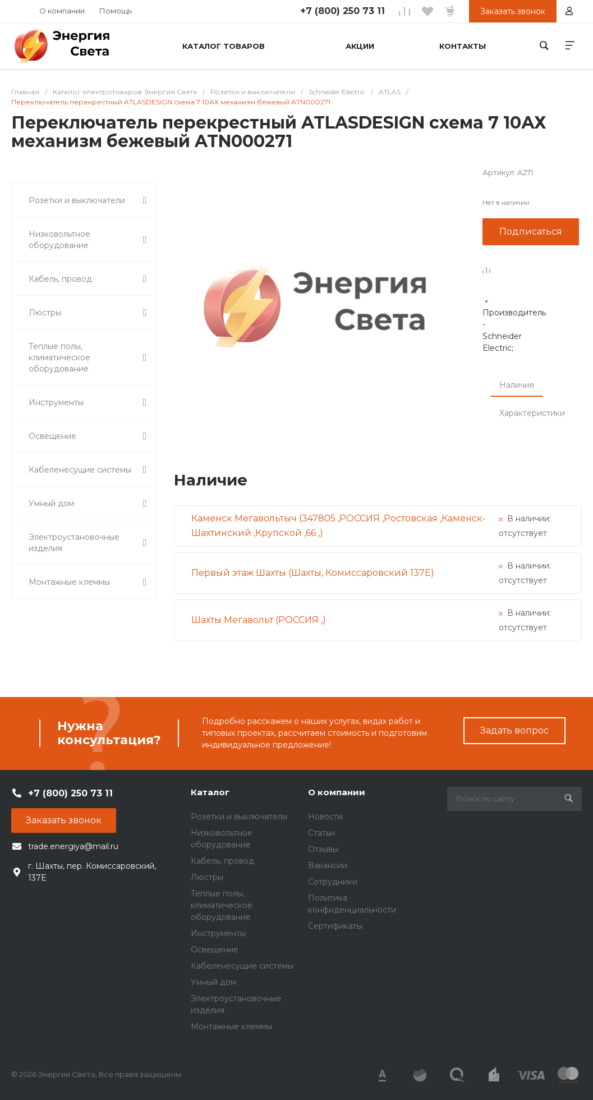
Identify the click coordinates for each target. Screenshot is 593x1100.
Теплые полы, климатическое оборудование (221, 905)
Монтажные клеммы (231, 1026)
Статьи (321, 833)
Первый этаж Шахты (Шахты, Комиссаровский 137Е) (312, 572)
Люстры (207, 877)
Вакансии (327, 865)
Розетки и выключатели (239, 817)
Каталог (210, 792)
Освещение (214, 950)
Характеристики (532, 413)
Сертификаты (335, 926)
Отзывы (323, 849)
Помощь (115, 10)
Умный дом (213, 982)
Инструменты (218, 933)
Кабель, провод (222, 861)
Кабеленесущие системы (242, 966)
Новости (325, 817)
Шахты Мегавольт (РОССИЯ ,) (258, 620)
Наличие (517, 385)
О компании (62, 10)
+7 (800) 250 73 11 (342, 11)
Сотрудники (332, 882)
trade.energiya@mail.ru (73, 846)
